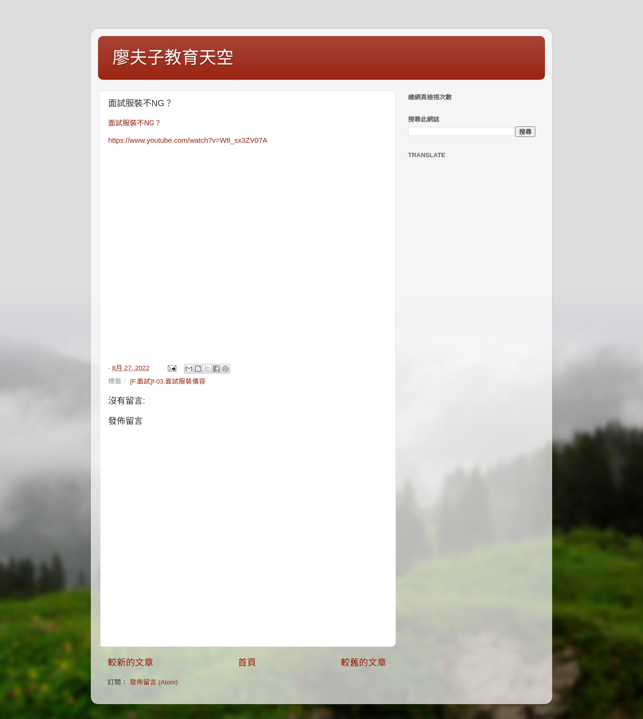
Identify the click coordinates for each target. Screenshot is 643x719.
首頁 (247, 662)
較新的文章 (130, 662)
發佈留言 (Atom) (154, 682)
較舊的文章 (363, 662)
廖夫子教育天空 (173, 57)
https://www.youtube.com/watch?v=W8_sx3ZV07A (187, 140)
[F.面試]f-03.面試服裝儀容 (168, 381)
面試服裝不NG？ (134, 123)
